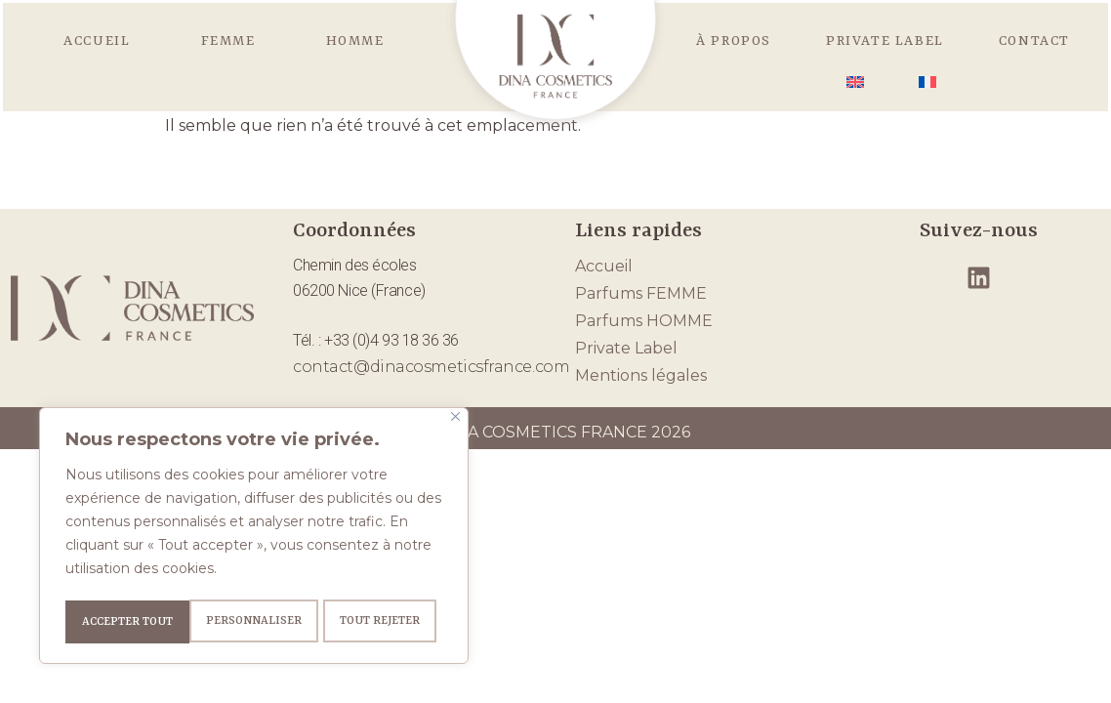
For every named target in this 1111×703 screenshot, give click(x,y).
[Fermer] (455, 421)
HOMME (355, 41)
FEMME (228, 41)
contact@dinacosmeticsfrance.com (431, 366)
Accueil (96, 41)
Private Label (885, 41)
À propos (733, 41)
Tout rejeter (255, 622)
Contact (1034, 41)
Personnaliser (128, 622)
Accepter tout (381, 622)
